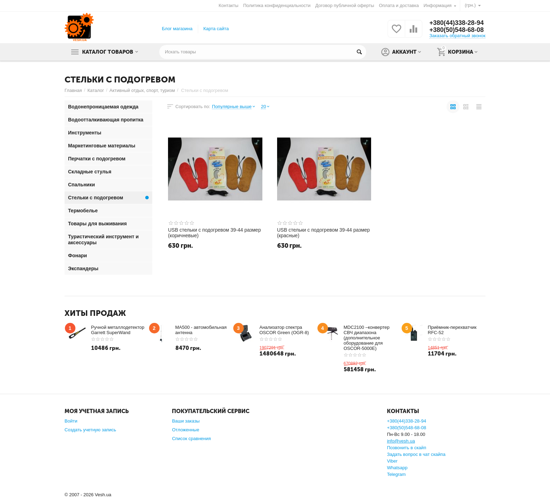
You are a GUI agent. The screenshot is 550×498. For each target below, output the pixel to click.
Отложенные (185, 429)
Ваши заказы (186, 421)
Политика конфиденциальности (276, 5)
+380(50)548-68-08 (456, 29)
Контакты (228, 5)
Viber (392, 461)
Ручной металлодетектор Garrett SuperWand (118, 330)
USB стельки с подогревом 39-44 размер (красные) (323, 232)
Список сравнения (191, 438)
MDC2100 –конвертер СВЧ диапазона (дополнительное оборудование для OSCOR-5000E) (367, 338)
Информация (438, 5)
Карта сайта (216, 28)
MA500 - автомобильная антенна (201, 330)
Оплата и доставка (399, 5)
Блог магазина (177, 28)
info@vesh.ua (401, 441)
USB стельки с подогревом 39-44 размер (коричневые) (214, 232)
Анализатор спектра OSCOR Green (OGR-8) (284, 330)
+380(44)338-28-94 (456, 22)
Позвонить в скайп (406, 447)
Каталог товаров (107, 52)
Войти (71, 421)
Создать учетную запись (90, 429)
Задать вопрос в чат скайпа (416, 454)
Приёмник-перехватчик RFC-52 (452, 330)
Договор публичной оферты (344, 5)
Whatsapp (397, 467)
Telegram (396, 474)
